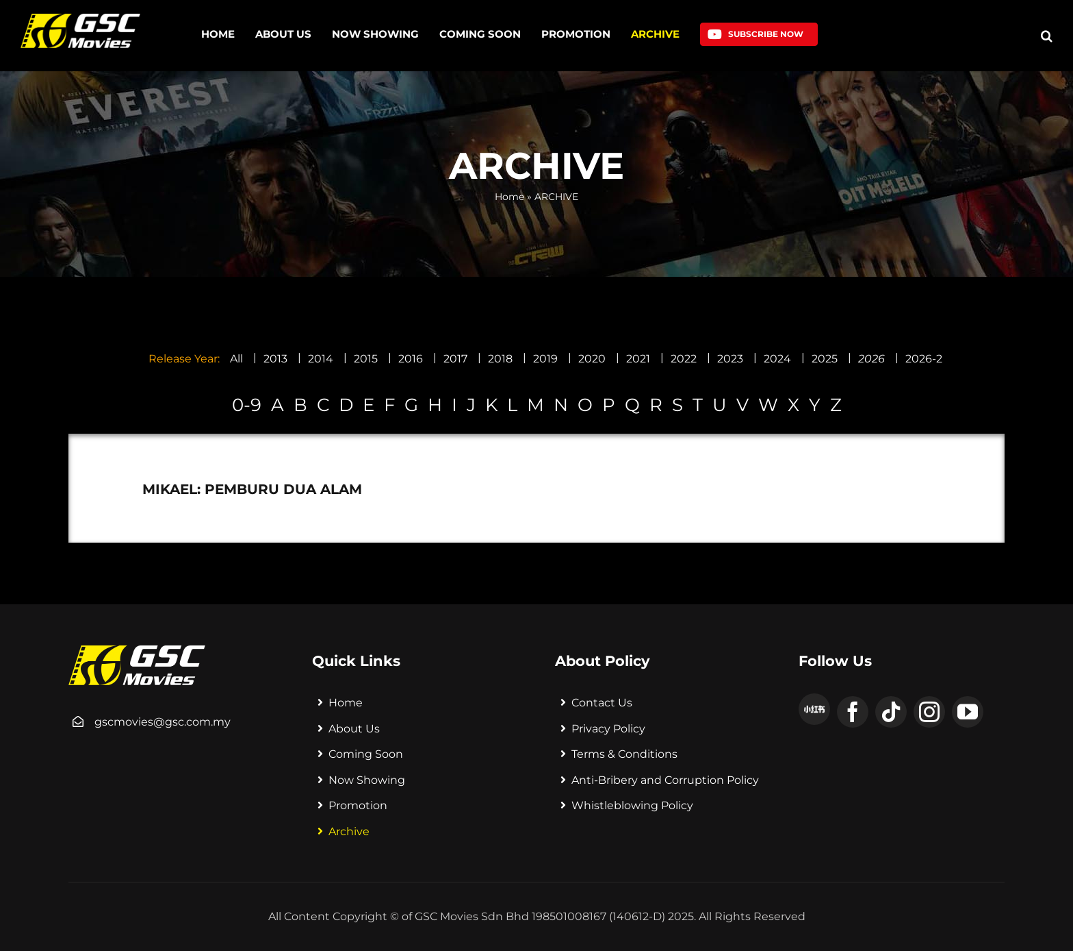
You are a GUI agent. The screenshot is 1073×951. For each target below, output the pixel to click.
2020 (592, 358)
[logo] (80, 18)
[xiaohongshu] (814, 709)
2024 (777, 358)
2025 (825, 358)
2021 (638, 358)
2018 (500, 358)
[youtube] (967, 712)
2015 (366, 358)
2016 (410, 358)
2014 (320, 358)
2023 (730, 358)
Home (509, 196)
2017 (455, 358)
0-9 (246, 405)
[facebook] (852, 712)
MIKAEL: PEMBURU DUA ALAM (252, 489)
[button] (1046, 36)
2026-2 (923, 358)
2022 (684, 358)
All (236, 358)
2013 (275, 358)
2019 (545, 358)
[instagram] (929, 712)
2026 (871, 358)
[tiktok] (891, 712)
